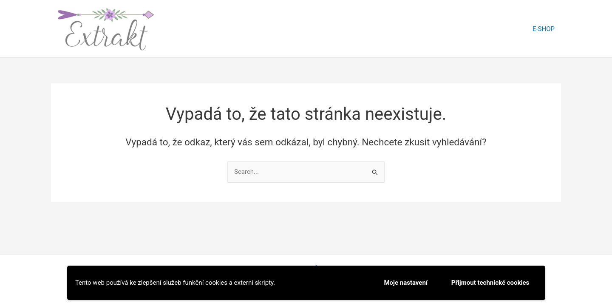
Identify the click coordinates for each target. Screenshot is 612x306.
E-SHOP (544, 29)
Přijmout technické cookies (490, 282)
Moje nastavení (406, 282)
